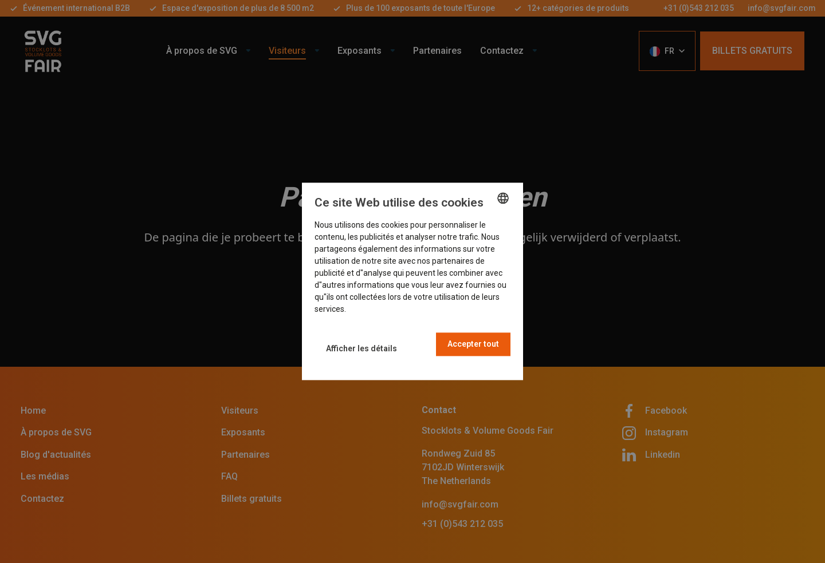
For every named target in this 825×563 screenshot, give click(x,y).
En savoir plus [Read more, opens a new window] (372, 309)
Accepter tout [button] (473, 344)
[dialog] (412, 281)
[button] (361, 348)
